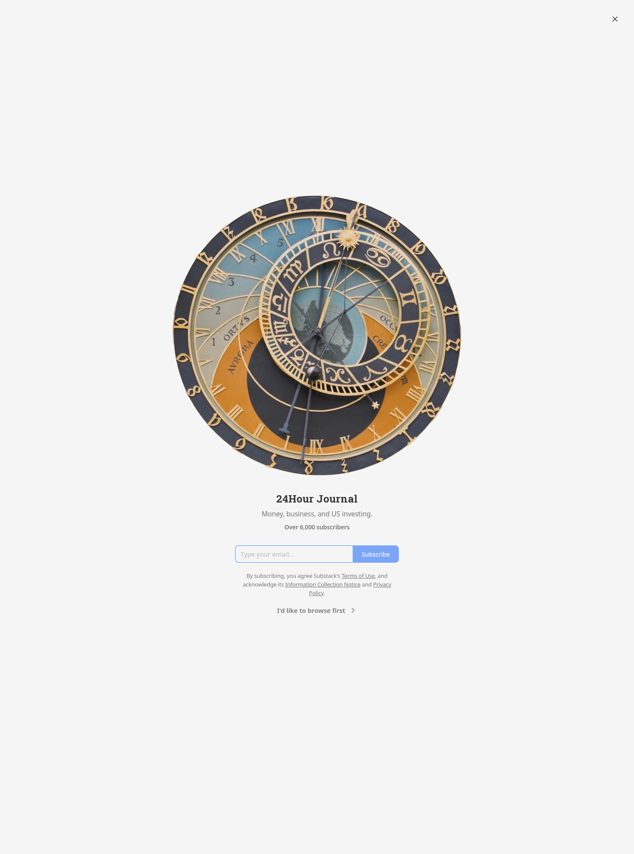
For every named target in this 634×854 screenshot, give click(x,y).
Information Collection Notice (322, 584)
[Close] (615, 19)
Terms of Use (358, 576)
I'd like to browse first (317, 610)
